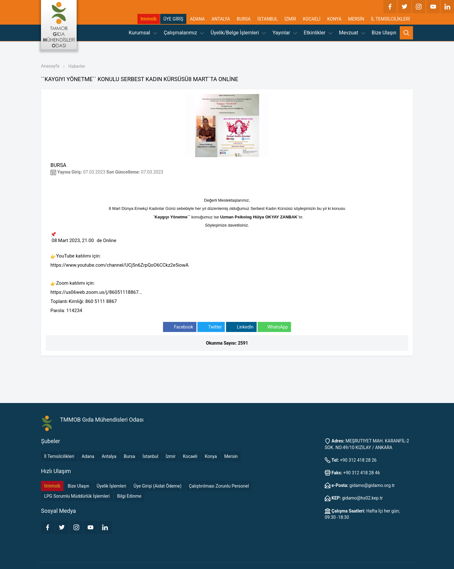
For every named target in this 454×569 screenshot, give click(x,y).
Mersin (231, 456)
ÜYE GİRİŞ (173, 18)
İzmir (170, 456)
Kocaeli (190, 456)
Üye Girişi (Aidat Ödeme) (158, 486)
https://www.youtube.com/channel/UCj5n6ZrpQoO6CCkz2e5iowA (119, 265)
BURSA (244, 18)
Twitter (211, 327)
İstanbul (150, 456)
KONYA (334, 18)
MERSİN (356, 18)
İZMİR (290, 18)
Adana (88, 456)
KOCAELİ (312, 18)
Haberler (76, 66)
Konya (211, 456)
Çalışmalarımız (184, 33)
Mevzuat (352, 33)
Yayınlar (284, 33)
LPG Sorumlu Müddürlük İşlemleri (77, 496)
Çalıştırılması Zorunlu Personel (219, 486)
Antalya (109, 456)
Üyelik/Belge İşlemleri (238, 33)
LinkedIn (241, 327)
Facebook (179, 327)
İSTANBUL (267, 18)
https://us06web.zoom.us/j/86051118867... (96, 292)
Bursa (129, 456)
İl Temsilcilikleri (59, 456)
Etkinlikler (318, 33)
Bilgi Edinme (129, 496)
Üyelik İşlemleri (111, 486)
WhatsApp (274, 327)
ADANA (197, 18)
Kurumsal (143, 33)
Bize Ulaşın (384, 33)
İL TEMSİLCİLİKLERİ (390, 18)
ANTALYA (221, 18)
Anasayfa (50, 65)
